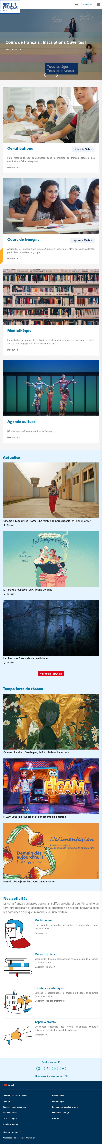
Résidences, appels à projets (65, 1107)
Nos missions (58, 1096)
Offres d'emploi (10, 1118)
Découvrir (13, 167)
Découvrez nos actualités (14, 1107)
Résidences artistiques (49, 988)
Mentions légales (10, 1124)
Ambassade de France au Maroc (19, 1138)
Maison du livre (60, 1113)
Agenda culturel (22, 422)
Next (57, 74)
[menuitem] (76, 5)
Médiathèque (19, 331)
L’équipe (6, 1101)
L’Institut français (12, 1132)
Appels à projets (45, 1022)
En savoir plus (13, 49)
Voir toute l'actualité (51, 673)
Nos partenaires (10, 1113)
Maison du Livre (45, 954)
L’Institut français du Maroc (15, 1096)
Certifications (20, 149)
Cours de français (23, 240)
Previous (45, 74)
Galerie (55, 1118)
